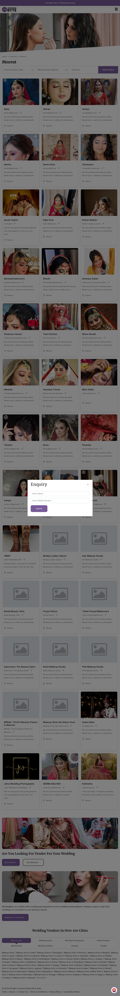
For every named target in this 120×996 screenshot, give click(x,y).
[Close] (87, 484)
